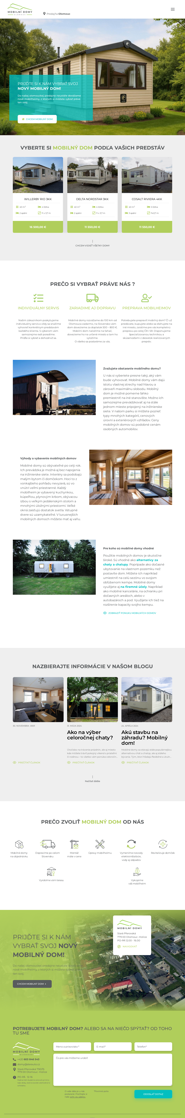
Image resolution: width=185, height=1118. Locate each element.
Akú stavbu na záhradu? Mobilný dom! (144, 737)
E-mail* (101, 1046)
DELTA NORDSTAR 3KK (92, 199)
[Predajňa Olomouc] (56, 13)
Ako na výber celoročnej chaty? (90, 735)
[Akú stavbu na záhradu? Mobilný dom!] (146, 699)
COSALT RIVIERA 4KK (147, 199)
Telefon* (142, 1046)
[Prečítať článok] (26, 762)
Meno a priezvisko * (67, 1046)
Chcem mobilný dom (37, 119)
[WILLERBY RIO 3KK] (38, 174)
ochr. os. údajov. (78, 1096)
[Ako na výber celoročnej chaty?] (92, 699)
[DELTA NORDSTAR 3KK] (92, 174)
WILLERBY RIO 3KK (38, 199)
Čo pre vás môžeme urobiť (72, 1057)
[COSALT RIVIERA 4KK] (147, 174)
